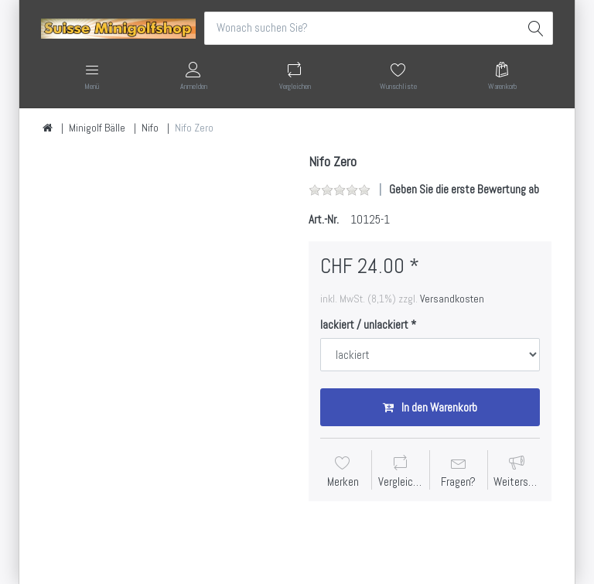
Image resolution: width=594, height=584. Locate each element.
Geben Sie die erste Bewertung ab (464, 189)
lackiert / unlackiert (364, 324)
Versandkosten (452, 299)
